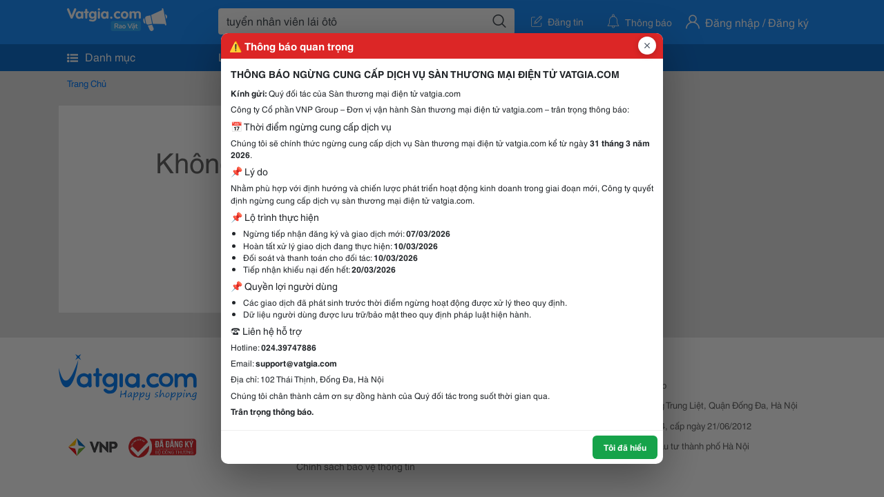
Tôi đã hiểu (625, 447)
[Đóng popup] (647, 46)
